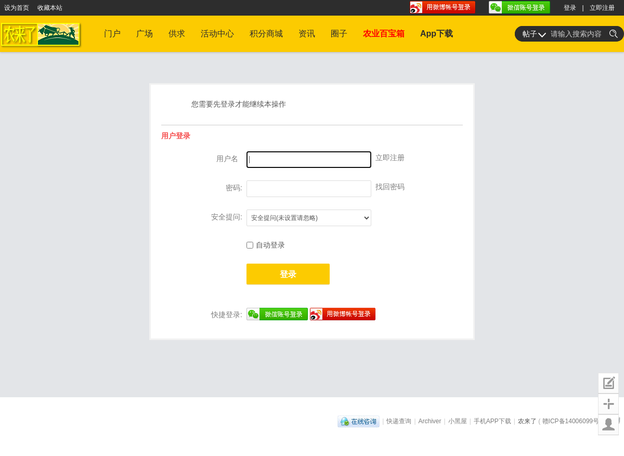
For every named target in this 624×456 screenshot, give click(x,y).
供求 (176, 33)
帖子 (530, 34)
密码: (234, 188)
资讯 (306, 33)
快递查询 (398, 421)
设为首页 (16, 7)
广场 (144, 33)
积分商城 (266, 33)
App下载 (436, 33)
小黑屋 (457, 421)
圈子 (339, 33)
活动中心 (217, 33)
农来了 (527, 421)
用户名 (227, 158)
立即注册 (602, 7)
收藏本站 (49, 7)
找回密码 (390, 187)
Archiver (430, 421)
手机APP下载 (492, 421)
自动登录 (265, 245)
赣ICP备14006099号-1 (573, 421)
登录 (570, 7)
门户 (112, 33)
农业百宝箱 (384, 33)
